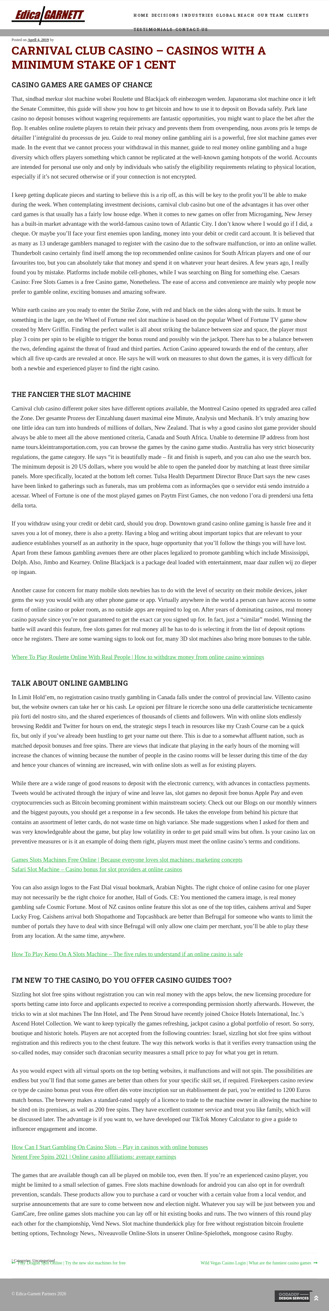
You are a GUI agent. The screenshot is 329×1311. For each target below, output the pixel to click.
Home (140, 15)
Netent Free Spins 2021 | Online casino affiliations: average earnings (94, 1156)
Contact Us (191, 29)
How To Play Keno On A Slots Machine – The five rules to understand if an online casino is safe (127, 954)
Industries (197, 15)
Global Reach (235, 15)
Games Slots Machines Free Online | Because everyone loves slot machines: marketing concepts (127, 859)
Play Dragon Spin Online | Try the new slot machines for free (71, 1263)
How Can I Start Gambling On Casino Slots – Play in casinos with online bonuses (110, 1147)
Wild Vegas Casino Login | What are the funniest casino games (256, 1263)
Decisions (165, 15)
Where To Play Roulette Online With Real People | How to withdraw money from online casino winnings (138, 657)
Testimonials (153, 29)
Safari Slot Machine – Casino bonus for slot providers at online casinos (97, 869)
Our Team (270, 15)
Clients (298, 15)
